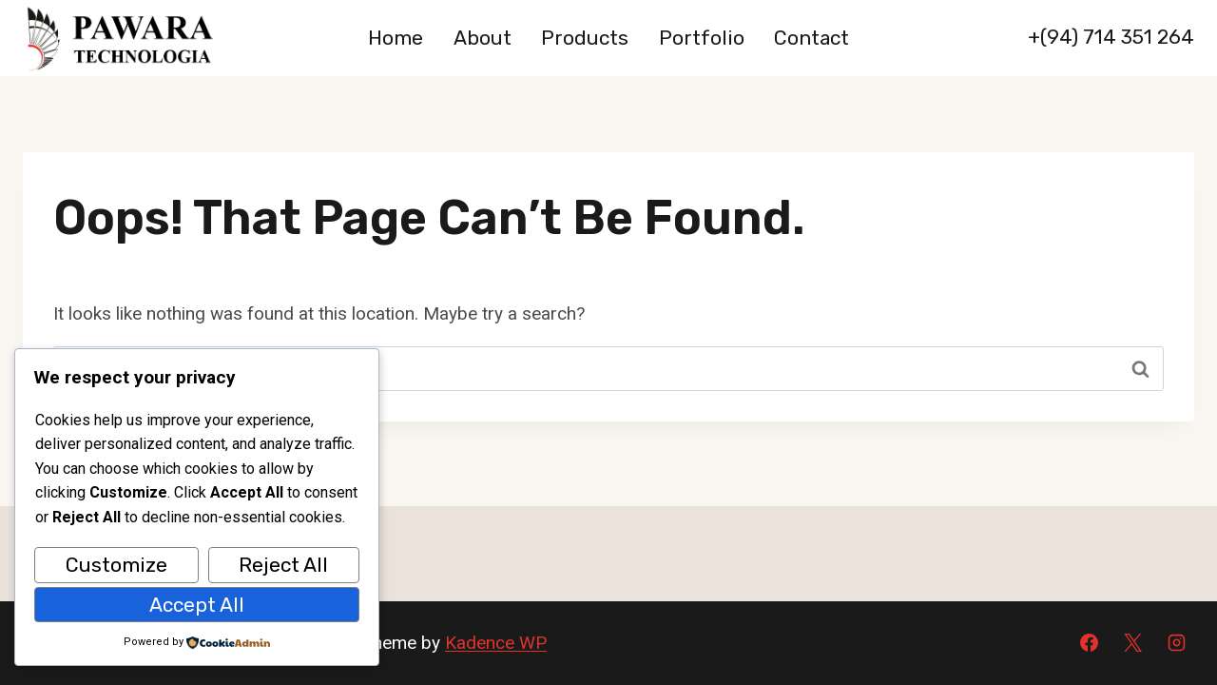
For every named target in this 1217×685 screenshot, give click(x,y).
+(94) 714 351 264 (1111, 37)
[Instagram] (1176, 643)
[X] (1132, 643)
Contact (811, 37)
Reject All (283, 565)
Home (395, 37)
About (483, 37)
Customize (116, 565)
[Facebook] (1090, 643)
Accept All (196, 604)
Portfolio (701, 37)
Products (584, 37)
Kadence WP (496, 643)
